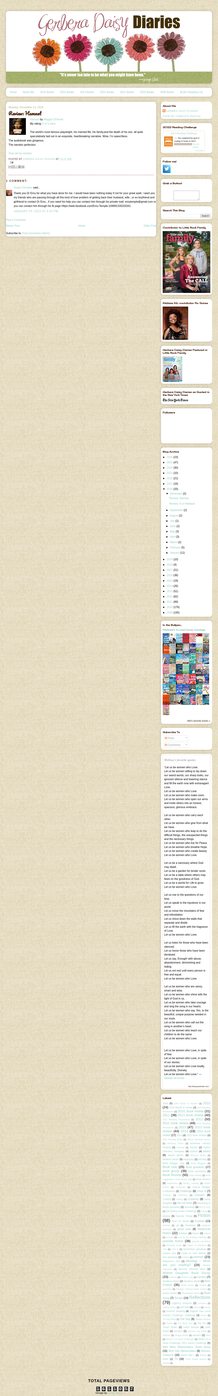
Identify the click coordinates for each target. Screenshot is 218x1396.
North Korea (187, 1285)
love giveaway (170, 1257)
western (197, 1335)
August (174, 515)
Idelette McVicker (174, 1078)
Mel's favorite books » (198, 720)
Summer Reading (175, 1311)
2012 (170, 596)
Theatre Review (202, 1319)
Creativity (193, 1199)
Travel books (170, 1327)
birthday (202, 1159)
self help (184, 1307)
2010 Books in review (180, 1107)
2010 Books (147, 92)
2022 (170, 478)
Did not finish (184, 1203)
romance (202, 1303)
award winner (176, 1155)
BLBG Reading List (191, 92)
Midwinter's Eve (171, 1261)
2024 (170, 467)
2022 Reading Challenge (184, 133)
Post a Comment (16, 219)
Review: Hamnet (179, 498)
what (208, 1335)
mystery (201, 1277)
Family (204, 1211)
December (176, 493)
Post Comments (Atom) (36, 233)
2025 (170, 462)
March (174, 542)
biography (188, 1159)
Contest (167, 1199)
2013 (170, 591)
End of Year (204, 1207)
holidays (183, 1233)
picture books (170, 1293)
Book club (170, 1167)
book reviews (195, 1175)
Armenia (180, 1147)
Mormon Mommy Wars (191, 1269)
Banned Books (198, 1155)
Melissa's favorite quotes (180, 760)
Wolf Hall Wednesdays (182, 1350)
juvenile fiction (173, 1241)
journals (170, 1237)
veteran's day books (197, 1331)
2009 (170, 612)
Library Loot (169, 1253)
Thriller (169, 1323)
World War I (187, 1355)
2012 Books (107, 92)
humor (195, 1233)
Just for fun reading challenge (192, 1237)
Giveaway (190, 1225)
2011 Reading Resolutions (176, 1119)
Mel (176, 138)
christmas (182, 1195)
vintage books (181, 1335)
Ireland (207, 1233)
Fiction (204, 1215)
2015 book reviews (196, 1135)
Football (199, 1221)
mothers (173, 1277)
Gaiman (166, 1225)
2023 (170, 473)
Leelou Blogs (115, 1392)
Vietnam (166, 1335)
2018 (170, 564)
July (172, 520)
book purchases (197, 1171)
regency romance (182, 1303)
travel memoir (191, 1327)
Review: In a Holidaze (182, 503)
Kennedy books (174, 1245)
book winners (203, 1179)
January (175, 552)
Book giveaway (195, 1167)
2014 (170, 586)
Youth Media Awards (195, 1359)
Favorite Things (184, 1216)
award (206, 1151)
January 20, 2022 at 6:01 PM (36, 211)
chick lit (201, 1191)
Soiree (207, 1307)
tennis (203, 1315)
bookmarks (172, 1183)
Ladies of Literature (197, 1245)
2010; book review (191, 1111)
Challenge (186, 1191)
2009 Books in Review (186, 1103)
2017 (170, 569)
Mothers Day (187, 1277)
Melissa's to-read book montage (184, 629)
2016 (170, 575)
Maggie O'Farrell (53, 119)
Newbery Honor (171, 1281)
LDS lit (175, 1249)
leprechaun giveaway (194, 1249)
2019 (170, 559)
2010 (170, 607)
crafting (179, 1199)
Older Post (150, 225)
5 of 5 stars (49, 123)
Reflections (199, 1297)
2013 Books (87, 92)
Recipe (178, 1297)
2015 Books (47, 92)
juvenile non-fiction (201, 1241)
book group (171, 1171)
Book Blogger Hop (173, 1163)
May (173, 531)
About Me (28, 92)
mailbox (185, 1257)
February (175, 547)
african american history (198, 1139)
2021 (170, 483)
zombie (166, 1363)
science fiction (169, 1307)
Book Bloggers (198, 1163)
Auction (194, 1147)
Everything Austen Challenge (181, 1211)
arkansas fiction (175, 1143)
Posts (169, 738)
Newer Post (13, 225)
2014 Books (67, 92)
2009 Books (167, 92)
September (177, 510)
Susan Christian (23, 187)
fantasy (166, 1216)
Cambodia (180, 1187)
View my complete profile (182, 116)
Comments (173, 744)
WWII (165, 1359)
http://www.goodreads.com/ (198, 1086)
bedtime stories (171, 1159)
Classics (200, 1195)
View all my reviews (20, 153)
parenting (167, 1289)
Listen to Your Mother (194, 1253)
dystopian (189, 1207)
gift (177, 1225)
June (173, 526)
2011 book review (190, 1115)
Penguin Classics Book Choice (191, 1289)
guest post (184, 1229)
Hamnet (34, 119)
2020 (170, 489)
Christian (167, 1195)
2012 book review (175, 1123)
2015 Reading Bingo (173, 1139)
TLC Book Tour (185, 1323)
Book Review (172, 1175)
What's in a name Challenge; (180, 1339)
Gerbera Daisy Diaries (182, 111)
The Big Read (169, 1319)
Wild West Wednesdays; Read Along (186, 1347)
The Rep (185, 1319)
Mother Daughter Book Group (186, 1273)
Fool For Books (180, 1221)
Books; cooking (191, 1183)
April (173, 536)
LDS (165, 1249)
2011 (170, 601)
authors (194, 1151)
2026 (170, 457)
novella (202, 1285)
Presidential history (191, 1293)
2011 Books (127, 92)
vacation (178, 1331)
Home (13, 92)
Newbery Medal (192, 1281)
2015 (170, 580)
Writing (203, 1355)
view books (199, 150)
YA (176, 1358)
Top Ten (201, 1323)
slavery (196, 1307)
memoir (198, 1257)
